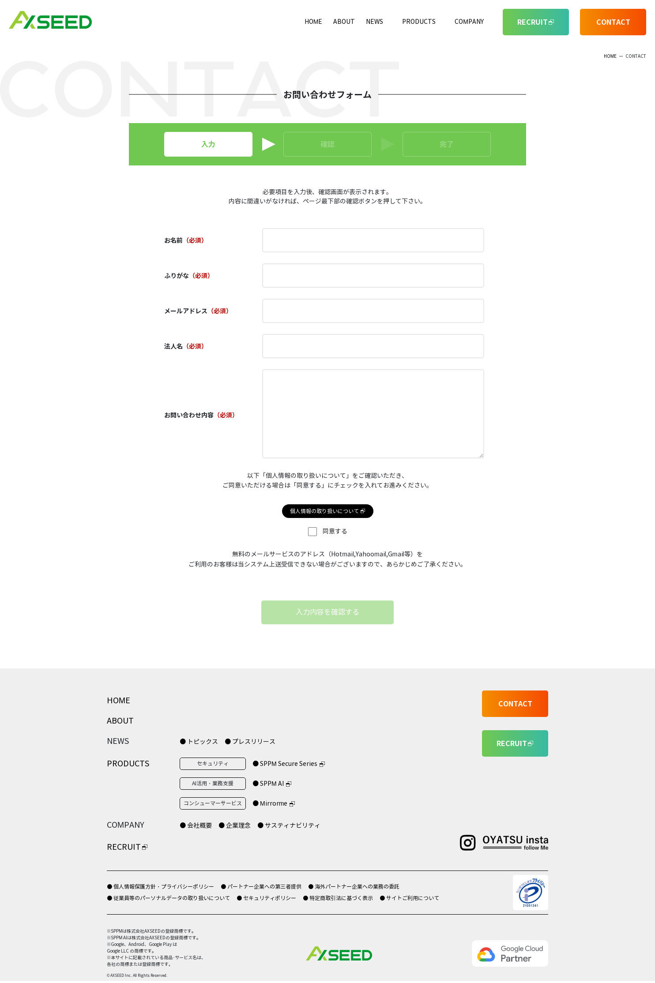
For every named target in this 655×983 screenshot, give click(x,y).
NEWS (374, 22)
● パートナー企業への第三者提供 (261, 886)
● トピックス (199, 742)
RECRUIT (124, 847)
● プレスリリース (250, 742)
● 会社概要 (196, 825)
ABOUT (344, 22)
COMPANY (469, 22)
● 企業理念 (234, 825)
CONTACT (613, 22)
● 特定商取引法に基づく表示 (338, 898)
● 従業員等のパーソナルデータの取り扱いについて (168, 898)
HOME (314, 22)
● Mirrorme (269, 803)
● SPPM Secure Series (284, 764)
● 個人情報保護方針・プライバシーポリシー (160, 886)
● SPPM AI (268, 784)
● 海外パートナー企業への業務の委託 (353, 886)
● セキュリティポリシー (266, 898)
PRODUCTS (419, 22)
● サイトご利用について (409, 898)
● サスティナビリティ (288, 825)
